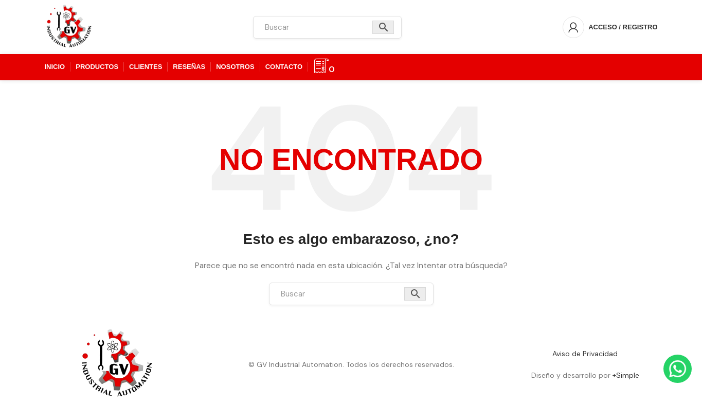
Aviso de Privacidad (585, 353)
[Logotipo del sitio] (69, 26)
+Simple (626, 375)
